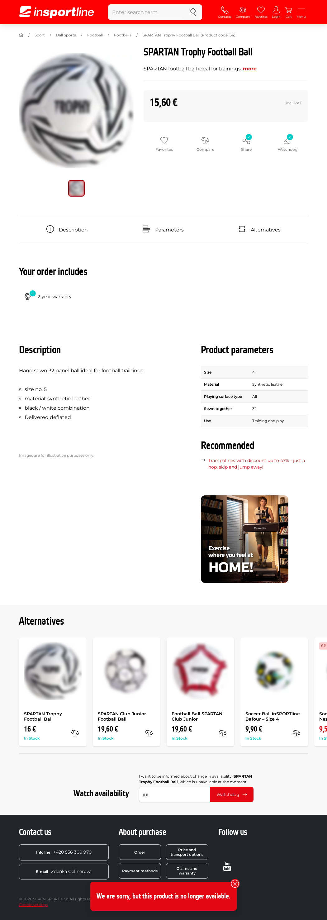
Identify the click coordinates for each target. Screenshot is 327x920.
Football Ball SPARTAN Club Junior (197, 716)
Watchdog (231, 794)
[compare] (75, 733)
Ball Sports (66, 35)
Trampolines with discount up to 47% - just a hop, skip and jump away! (256, 464)
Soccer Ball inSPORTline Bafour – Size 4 (272, 716)
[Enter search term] (146, 12)
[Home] (21, 35)
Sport (40, 35)
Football (95, 35)
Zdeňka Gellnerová (64, 871)
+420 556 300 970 (64, 852)
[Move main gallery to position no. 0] (76, 188)
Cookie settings (33, 904)
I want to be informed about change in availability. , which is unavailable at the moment (195, 779)
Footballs (122, 35)
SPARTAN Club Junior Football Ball (122, 716)
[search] (193, 12)
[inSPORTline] (56, 12)
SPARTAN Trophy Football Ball (43, 716)
